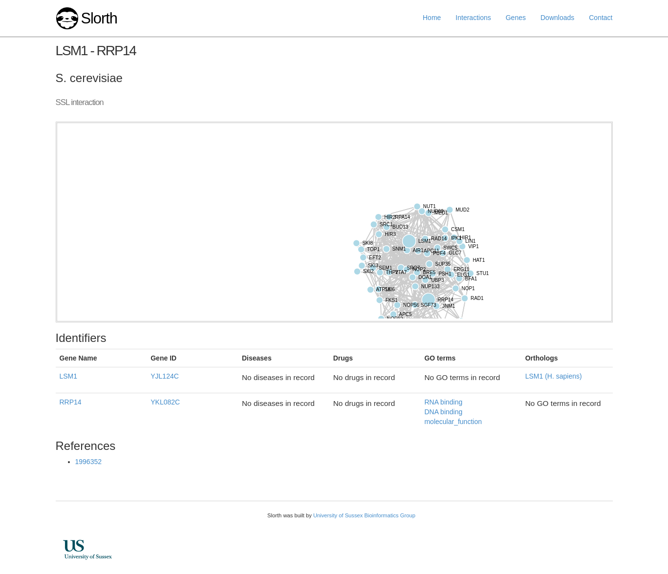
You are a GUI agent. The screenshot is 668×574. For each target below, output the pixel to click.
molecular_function (453, 421)
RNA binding (443, 402)
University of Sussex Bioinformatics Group (364, 515)
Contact (600, 17)
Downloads (557, 17)
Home (432, 17)
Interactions (473, 17)
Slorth (99, 18)
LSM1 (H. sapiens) (553, 376)
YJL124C (165, 376)
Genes (516, 17)
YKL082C (165, 402)
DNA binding (443, 412)
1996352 (88, 462)
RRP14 (71, 402)
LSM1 (69, 376)
